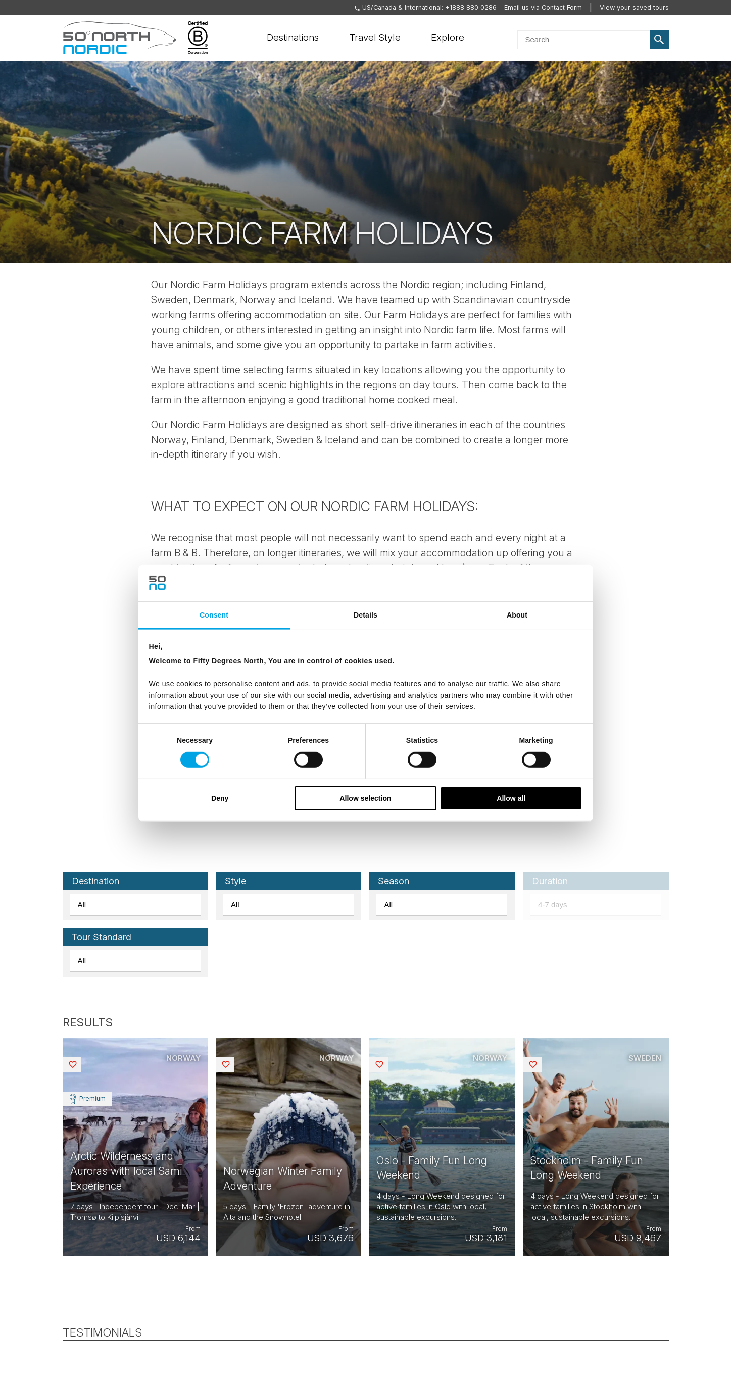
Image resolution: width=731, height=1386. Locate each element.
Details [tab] (365, 614)
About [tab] (517, 614)
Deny (219, 798)
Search (659, 39)
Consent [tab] (214, 614)
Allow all (511, 798)
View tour (135, 1147)
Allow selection (365, 798)
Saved (80, 1064)
